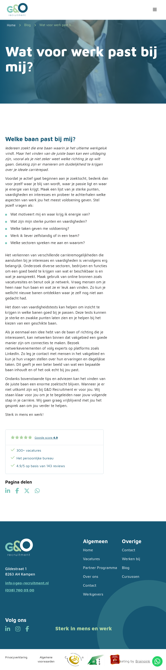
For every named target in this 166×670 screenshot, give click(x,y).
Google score (46, 437)
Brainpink (143, 661)
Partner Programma (100, 568)
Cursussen (130, 576)
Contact (89, 585)
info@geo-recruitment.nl (27, 583)
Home (88, 550)
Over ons (90, 576)
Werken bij (131, 559)
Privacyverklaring (16, 657)
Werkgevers (93, 594)
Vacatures (91, 559)
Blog (27, 25)
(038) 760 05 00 (19, 590)
